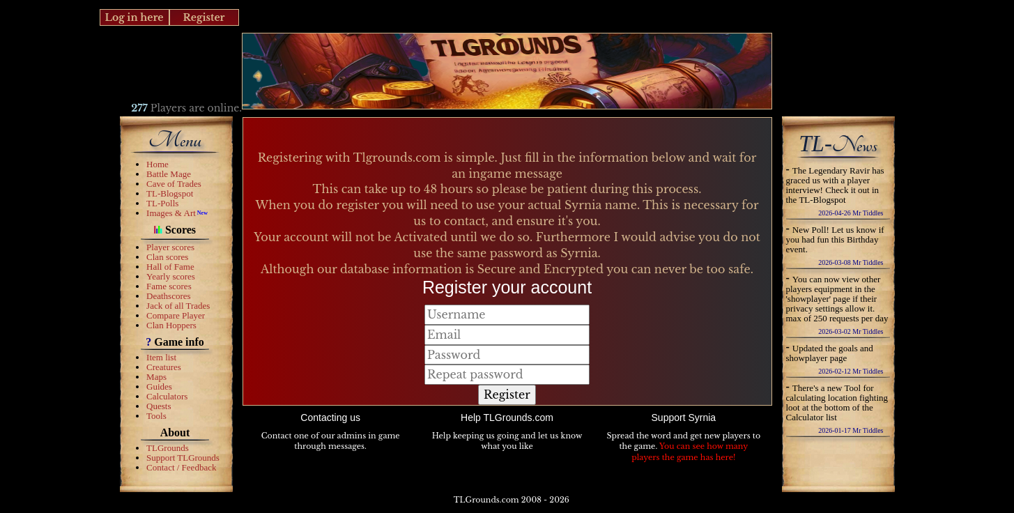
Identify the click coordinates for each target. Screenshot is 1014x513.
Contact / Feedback (181, 467)
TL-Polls (162, 203)
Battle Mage (168, 174)
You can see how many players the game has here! (689, 451)
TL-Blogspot (169, 193)
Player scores (170, 247)
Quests (158, 406)
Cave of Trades (173, 183)
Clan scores (167, 257)
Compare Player (175, 315)
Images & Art (171, 213)
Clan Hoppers (171, 325)
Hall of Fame (170, 266)
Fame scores (169, 286)
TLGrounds (167, 448)
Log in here (134, 17)
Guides (159, 386)
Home (157, 164)
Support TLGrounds (183, 457)
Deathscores (168, 296)
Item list (161, 357)
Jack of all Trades (178, 305)
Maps (156, 377)
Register (203, 17)
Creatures (163, 367)
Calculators (166, 396)
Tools (156, 416)
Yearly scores (170, 276)
